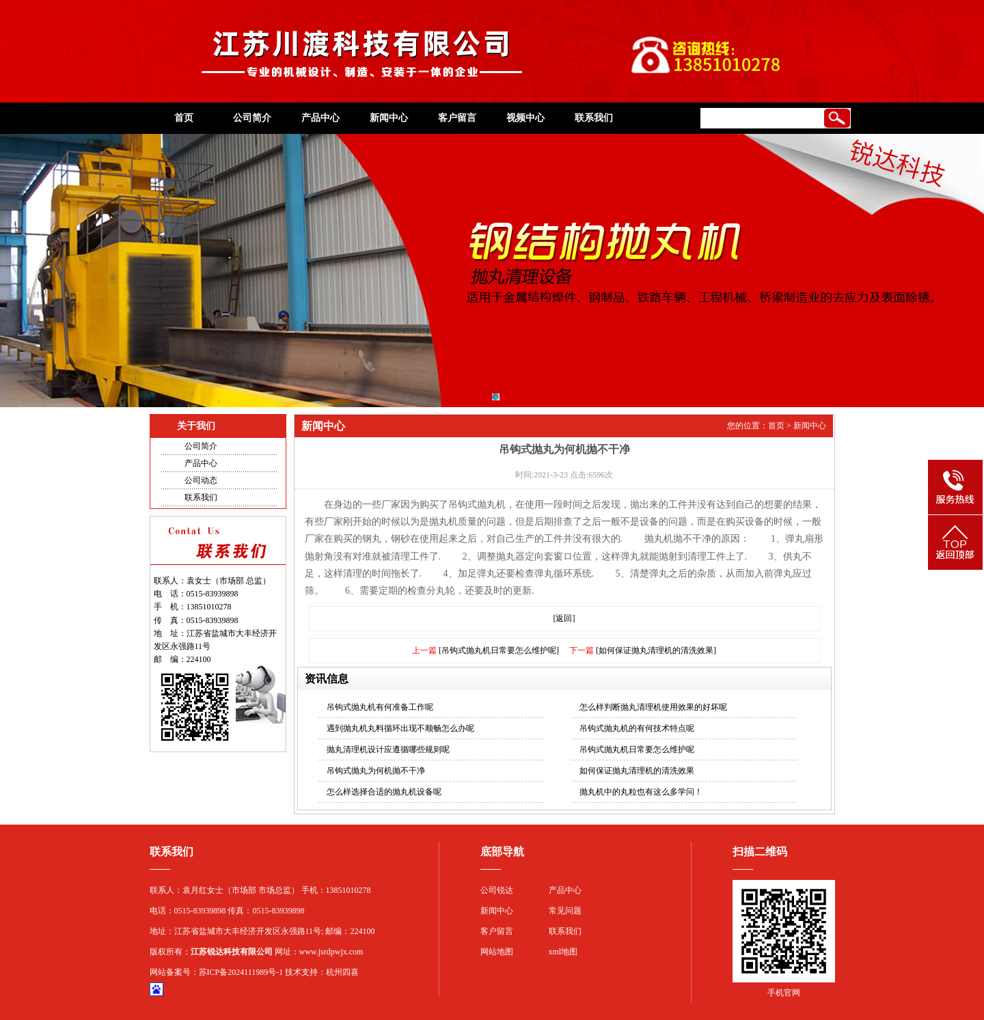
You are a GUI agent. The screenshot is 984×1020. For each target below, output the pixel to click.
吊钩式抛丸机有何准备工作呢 (380, 707)
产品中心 (320, 118)
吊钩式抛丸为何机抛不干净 (376, 770)
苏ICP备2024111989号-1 (241, 972)
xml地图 (563, 951)
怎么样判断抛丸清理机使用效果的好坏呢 (653, 707)
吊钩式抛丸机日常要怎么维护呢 (636, 749)
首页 (183, 118)
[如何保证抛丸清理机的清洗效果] (656, 650)
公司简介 (252, 118)
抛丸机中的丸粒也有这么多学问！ (640, 792)
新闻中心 (389, 118)
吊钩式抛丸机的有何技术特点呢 (636, 728)
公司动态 (200, 480)
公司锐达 (496, 890)
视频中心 (525, 118)
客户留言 (457, 118)
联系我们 (594, 118)
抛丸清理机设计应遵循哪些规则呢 (388, 749)
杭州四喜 (342, 972)
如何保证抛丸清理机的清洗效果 (636, 770)
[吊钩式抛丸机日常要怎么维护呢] (499, 650)
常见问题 (565, 910)
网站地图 (496, 951)
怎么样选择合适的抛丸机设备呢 (384, 792)
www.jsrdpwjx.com (331, 951)
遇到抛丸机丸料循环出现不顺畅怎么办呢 (400, 728)
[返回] (564, 618)
